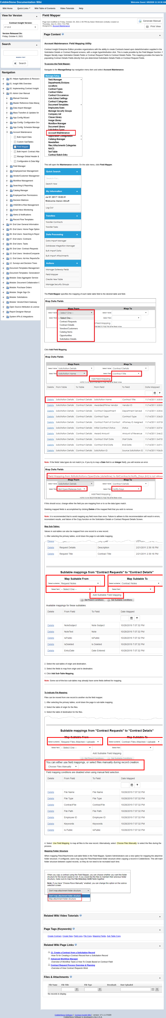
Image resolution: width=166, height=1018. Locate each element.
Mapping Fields (99, 936)
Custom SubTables (25, 142)
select (35, 27)
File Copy (87, 936)
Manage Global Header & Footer (31, 156)
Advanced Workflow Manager (64, 959)
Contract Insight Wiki (83, 1015)
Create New (67, 936)
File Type (88, 985)
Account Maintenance (61, 26)
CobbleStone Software (63, 1015)
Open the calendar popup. (153, 989)
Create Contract (54, 936)
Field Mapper (22, 147)
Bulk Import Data (24, 137)
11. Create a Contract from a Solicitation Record (73, 953)
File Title (65, 985)
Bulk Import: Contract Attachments (32, 151)
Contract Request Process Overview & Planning (73, 965)
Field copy (78, 936)
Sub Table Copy (114, 936)
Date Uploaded (126, 985)
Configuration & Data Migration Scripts (33, 161)
